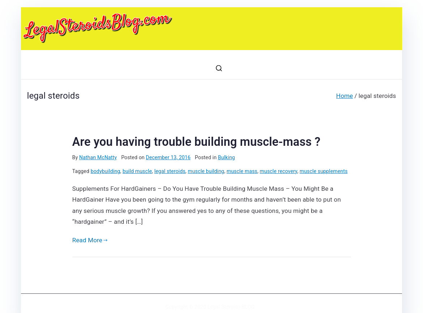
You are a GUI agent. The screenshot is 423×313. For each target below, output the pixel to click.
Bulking (226, 157)
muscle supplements (324, 171)
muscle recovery (278, 171)
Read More (90, 240)
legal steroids (169, 171)
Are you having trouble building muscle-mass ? (196, 142)
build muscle (137, 171)
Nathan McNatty (98, 157)
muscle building (206, 171)
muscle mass (242, 171)
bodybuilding (105, 171)
